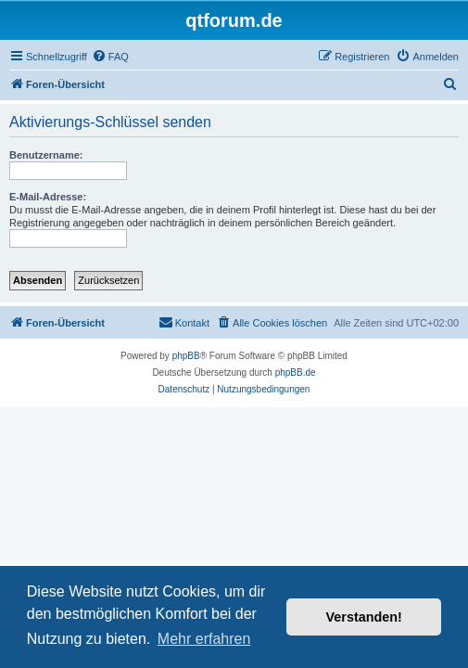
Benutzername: (45, 155)
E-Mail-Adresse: (47, 196)
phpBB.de (295, 372)
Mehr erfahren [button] (204, 639)
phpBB (186, 356)
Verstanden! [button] (364, 617)
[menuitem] (110, 56)
